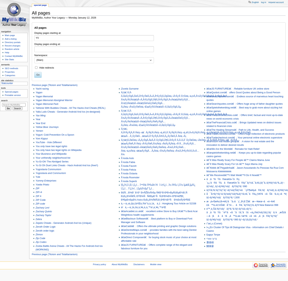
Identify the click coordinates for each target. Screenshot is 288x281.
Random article (12, 49)
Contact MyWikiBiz (14, 56)
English (255, 2)
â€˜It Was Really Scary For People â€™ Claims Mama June (238, 160)
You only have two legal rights (51, 146)
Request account (276, 2)
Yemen (39, 131)
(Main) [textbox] (39, 60)
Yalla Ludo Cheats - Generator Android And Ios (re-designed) (68, 111)
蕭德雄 (210, 242)
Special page (40, 5)
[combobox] (94, 60)
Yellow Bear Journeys (47, 127)
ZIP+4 (39, 192)
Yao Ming (41, 115)
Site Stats (9, 59)
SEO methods (11, 68)
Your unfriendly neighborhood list (53, 158)
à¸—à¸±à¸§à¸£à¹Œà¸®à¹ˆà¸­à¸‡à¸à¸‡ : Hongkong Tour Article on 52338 (158, 203)
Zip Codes (41, 242)
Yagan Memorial (44, 96)
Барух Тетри (213, 234)
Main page (10, 35)
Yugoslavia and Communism (51, 173)
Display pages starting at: (47, 33)
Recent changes (12, 46)
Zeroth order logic (45, 230)
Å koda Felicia (128, 169)
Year (38, 119)
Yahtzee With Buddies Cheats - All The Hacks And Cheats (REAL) (70, 108)
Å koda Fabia (128, 162)
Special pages (11, 92)
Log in (263, 2)
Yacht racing (42, 88)
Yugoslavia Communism (48, 169)
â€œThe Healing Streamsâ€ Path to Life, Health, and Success (240, 130)
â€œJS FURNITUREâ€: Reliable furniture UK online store (237, 88)
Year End (40, 123)
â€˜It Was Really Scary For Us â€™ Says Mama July (234, 164)
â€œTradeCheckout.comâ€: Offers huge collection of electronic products (245, 134)
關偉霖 (210, 246)
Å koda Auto (127, 158)
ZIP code (40, 203)
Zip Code (40, 238)
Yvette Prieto (42, 184)
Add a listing (10, 39)
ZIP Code (41, 200)
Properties (10, 72)
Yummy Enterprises (46, 180)
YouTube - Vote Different (49, 142)
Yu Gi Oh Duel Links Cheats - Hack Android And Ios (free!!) (67, 165)
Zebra (39, 219)
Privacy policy (99, 264)
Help (7, 52)
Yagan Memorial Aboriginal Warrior (54, 100)
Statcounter (7, 83)
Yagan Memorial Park (47, 104)
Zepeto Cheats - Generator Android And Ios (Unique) (63, 223)
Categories (10, 75)
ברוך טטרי (211, 238)
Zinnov (39, 234)
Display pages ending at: (47, 44)
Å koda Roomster (130, 177)
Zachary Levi (42, 207)
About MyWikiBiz (120, 264)
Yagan (39, 92)
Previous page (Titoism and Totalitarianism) (55, 85)
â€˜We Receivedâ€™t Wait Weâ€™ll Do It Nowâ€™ (234, 175)
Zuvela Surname (130, 88)
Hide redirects (46, 67)
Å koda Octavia (129, 173)
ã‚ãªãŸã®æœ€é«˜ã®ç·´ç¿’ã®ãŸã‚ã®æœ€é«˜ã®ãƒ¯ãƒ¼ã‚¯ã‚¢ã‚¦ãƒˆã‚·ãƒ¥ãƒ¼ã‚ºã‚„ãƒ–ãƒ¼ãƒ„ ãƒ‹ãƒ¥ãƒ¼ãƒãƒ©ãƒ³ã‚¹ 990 (245, 183)
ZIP (37, 188)
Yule (38, 177)
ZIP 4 (38, 196)
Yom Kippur (42, 138)
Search (4, 100)
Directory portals (12, 42)
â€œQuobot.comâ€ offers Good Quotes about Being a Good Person (243, 92)
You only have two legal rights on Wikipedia (59, 150)
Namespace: (41, 55)
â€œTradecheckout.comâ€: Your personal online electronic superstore (244, 137)
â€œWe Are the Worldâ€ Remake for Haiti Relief (232, 149)
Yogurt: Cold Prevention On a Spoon (55, 135)
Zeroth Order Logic (46, 226)
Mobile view (155, 264)
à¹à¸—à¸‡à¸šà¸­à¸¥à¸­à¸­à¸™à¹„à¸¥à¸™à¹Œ (143, 207)
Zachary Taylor (43, 215)
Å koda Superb (129, 181)
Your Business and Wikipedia (51, 154)
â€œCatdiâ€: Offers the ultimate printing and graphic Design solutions (158, 226)
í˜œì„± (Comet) (214, 223)
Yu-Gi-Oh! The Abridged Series (52, 161)
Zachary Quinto (44, 211)
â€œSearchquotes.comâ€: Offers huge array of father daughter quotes (244, 104)
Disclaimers (138, 264)
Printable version (13, 95)
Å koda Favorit (129, 166)
